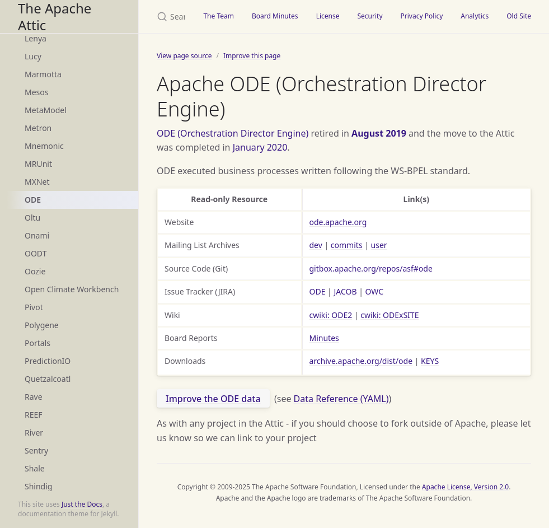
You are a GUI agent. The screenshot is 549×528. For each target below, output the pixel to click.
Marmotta (43, 74)
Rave (34, 396)
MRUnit (38, 163)
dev (315, 245)
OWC (374, 291)
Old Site (518, 16)
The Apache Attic (54, 16)
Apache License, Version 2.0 (465, 487)
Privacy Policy (422, 16)
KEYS (430, 361)
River (34, 432)
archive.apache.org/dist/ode (361, 361)
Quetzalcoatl (48, 378)
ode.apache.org (338, 222)
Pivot (34, 307)
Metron (38, 128)
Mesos (36, 92)
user (379, 245)
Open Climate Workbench (72, 289)
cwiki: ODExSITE (389, 315)
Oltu (32, 217)
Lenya (35, 38)
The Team (218, 16)
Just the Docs (82, 504)
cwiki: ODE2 (331, 315)
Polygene (42, 325)
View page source (184, 55)
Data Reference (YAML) (341, 399)
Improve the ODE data (213, 399)
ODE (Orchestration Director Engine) (232, 133)
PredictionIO (48, 361)
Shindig (38, 486)
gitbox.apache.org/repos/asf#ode (371, 268)
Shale (35, 468)
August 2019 (378, 133)
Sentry (36, 450)
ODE (33, 199)
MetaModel (46, 110)
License (328, 16)
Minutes (324, 338)
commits (347, 245)
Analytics (475, 16)
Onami (37, 235)
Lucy (33, 56)
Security (369, 16)
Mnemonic (44, 146)
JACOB (345, 291)
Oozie (35, 271)
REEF (34, 414)
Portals (37, 343)
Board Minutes (275, 16)
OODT (35, 253)
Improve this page (251, 55)
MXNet (37, 181)
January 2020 (260, 147)
